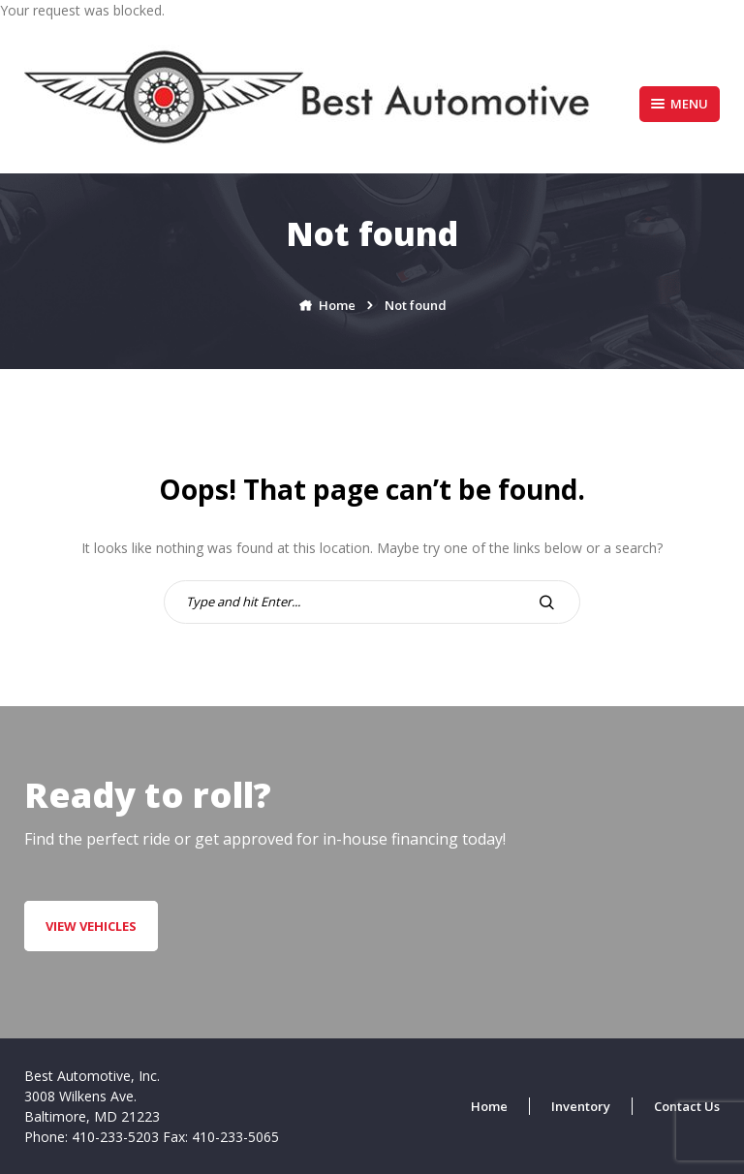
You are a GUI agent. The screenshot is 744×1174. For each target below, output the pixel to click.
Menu (679, 103)
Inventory (580, 1106)
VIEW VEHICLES (91, 926)
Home (489, 1106)
